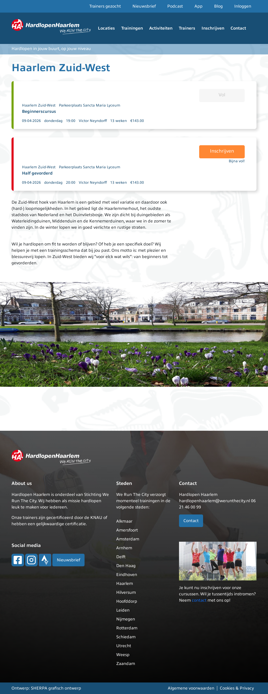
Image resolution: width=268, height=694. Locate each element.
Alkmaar (124, 521)
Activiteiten (160, 28)
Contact (238, 28)
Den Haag (126, 565)
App (198, 6)
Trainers (187, 28)
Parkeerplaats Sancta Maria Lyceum (89, 105)
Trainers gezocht (105, 6)
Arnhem (124, 548)
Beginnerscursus (39, 111)
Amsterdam (127, 539)
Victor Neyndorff (93, 121)
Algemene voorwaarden (191, 688)
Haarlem (124, 583)
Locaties (106, 28)
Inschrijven (213, 28)
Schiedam (126, 637)
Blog (218, 6)
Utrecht (123, 645)
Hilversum (126, 592)
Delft (121, 557)
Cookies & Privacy (237, 688)
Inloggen (242, 6)
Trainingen (132, 28)
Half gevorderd (37, 173)
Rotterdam (126, 628)
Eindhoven (126, 574)
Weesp (123, 654)
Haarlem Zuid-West (38, 105)
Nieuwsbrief (144, 6)
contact (199, 600)
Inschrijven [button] (222, 151)
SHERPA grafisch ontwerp (56, 688)
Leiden (123, 610)
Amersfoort (127, 530)
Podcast (175, 6)
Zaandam (125, 663)
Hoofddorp (126, 601)
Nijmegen (125, 619)
